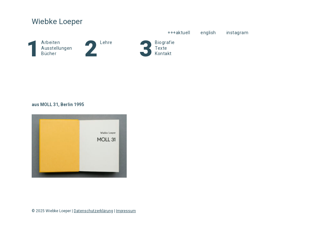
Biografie (165, 42)
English (208, 32)
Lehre (106, 42)
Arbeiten (50, 42)
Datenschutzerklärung (93, 211)
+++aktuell (179, 32)
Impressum (126, 211)
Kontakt (163, 53)
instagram (237, 32)
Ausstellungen (56, 48)
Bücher (48, 53)
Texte (161, 48)
